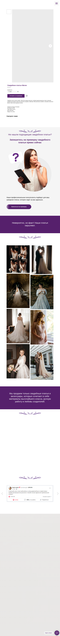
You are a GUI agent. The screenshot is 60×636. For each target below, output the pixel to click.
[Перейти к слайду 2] (29, 499)
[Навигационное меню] (56, 3)
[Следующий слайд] (57, 493)
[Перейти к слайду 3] (30, 499)
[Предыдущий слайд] (2, 493)
